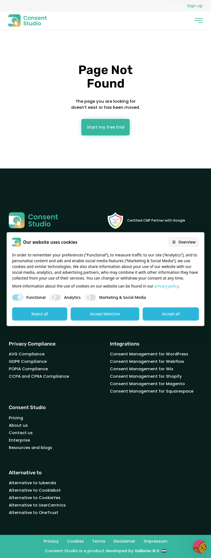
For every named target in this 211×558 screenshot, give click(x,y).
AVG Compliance (27, 354)
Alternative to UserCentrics (37, 505)
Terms (98, 541)
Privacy (51, 541)
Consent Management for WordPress (149, 354)
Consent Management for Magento (147, 383)
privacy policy (166, 285)
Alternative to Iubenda (32, 483)
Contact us (21, 432)
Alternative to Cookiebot (35, 490)
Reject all (39, 313)
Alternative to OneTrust (33, 512)
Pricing (16, 418)
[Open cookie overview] (183, 242)
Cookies (75, 541)
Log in (177, 6)
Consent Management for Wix (141, 369)
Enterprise (19, 440)
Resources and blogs (30, 447)
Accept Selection (105, 313)
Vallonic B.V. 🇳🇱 (150, 551)
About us (18, 425)
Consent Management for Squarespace (151, 391)
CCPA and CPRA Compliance (39, 376)
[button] (200, 547)
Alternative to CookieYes (34, 497)
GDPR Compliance (28, 361)
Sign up (195, 6)
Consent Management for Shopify (146, 376)
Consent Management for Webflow (147, 361)
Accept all (170, 313)
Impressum (156, 541)
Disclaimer (124, 541)
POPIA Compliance (28, 369)
